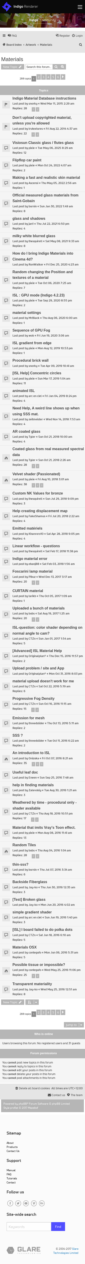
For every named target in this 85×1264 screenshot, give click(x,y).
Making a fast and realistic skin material (46, 177)
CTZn (32, 638)
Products (12, 1147)
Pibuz (32, 577)
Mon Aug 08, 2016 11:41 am (55, 833)
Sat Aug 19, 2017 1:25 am (54, 613)
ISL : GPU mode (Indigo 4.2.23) (38, 295)
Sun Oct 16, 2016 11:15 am (55, 704)
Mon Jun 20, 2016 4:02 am (58, 905)
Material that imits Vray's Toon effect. (43, 827)
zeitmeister (36, 419)
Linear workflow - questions (36, 546)
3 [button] (43, 77)
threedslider (36, 723)
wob (31, 335)
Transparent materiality (32, 984)
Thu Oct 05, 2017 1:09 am (55, 596)
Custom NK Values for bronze (37, 493)
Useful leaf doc (25, 772)
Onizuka (34, 758)
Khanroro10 (36, 534)
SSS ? (17, 735)
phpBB (23, 1104)
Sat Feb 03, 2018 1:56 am (58, 564)
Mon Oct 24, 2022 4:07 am (54, 165)
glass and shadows (28, 218)
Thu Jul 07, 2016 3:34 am (56, 870)
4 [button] (48, 77)
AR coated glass (26, 431)
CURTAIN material (27, 591)
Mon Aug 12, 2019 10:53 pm (55, 348)
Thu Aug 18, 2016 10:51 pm (56, 813)
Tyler (32, 437)
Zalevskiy (35, 790)
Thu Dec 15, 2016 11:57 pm (66, 656)
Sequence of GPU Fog (31, 330)
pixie (32, 148)
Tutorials (12, 1178)
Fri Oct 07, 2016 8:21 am (57, 758)
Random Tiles (24, 845)
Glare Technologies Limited (65, 1251)
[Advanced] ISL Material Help (37, 651)
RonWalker (36, 264)
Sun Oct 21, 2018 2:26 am (54, 460)
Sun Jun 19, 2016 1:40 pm (61, 917)
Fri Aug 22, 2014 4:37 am (61, 129)
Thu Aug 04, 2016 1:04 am (54, 850)
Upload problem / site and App (38, 668)
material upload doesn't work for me (43, 681)
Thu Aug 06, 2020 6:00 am (59, 318)
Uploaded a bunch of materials (38, 608)
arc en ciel (35, 396)
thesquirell (35, 241)
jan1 (31, 224)
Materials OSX (24, 947)
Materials (12, 59)
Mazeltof (33, 1108)
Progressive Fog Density (33, 698)
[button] (63, 77)
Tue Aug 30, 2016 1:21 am (60, 790)
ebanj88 (34, 564)
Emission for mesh (28, 718)
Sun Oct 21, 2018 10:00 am (55, 437)
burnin (33, 206)
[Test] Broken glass (29, 899)
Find (58, 1227)
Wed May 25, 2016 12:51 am (59, 989)
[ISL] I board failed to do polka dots (42, 930)
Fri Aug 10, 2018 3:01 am (53, 479)
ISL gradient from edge (31, 343)
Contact (11, 1182)
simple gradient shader (32, 912)
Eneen (33, 777)
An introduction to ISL (31, 753)
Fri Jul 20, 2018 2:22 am (63, 516)
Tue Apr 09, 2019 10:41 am (57, 366)
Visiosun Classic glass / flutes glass (43, 143)
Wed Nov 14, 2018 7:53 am (63, 419)
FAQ (9, 1174)
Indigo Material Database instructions (44, 98)
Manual (11, 1170)
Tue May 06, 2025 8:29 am (55, 148)
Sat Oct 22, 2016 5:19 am (54, 686)
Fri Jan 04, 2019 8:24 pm (61, 396)
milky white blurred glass (33, 236)
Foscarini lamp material (32, 571)
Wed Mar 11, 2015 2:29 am (57, 103)
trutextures (36, 129)
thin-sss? (20, 864)
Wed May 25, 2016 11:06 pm (62, 970)
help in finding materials (33, 785)
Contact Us (13, 1151)
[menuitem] (12, 35)
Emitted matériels (27, 528)
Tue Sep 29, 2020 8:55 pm (55, 300)
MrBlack (34, 318)
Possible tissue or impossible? (38, 965)
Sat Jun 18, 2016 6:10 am (55, 935)
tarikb (32, 596)
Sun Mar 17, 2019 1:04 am (54, 378)
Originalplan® (37, 656)
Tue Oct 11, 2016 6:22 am (63, 741)
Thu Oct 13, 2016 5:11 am (63, 723)
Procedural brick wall (30, 360)
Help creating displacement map (40, 511)
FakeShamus (37, 516)
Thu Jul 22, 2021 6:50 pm (52, 224)
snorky (33, 103)
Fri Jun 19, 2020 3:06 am (53, 335)
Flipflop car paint (26, 160)
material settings (26, 313)
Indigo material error (29, 559)
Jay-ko (33, 887)
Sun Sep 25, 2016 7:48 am (56, 777)
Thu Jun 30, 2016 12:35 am (58, 887)
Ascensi (33, 183)
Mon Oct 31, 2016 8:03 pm (65, 674)
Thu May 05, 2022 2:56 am (58, 183)
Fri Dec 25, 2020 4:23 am (62, 264)
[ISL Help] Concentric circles (36, 373)
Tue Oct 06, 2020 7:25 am (54, 283)
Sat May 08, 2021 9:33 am (62, 241)
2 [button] (38, 77)
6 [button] (58, 77)
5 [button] (53, 77)
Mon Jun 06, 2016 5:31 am (61, 952)
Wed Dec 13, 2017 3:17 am (55, 577)
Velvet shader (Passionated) (36, 474)
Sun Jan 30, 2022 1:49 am (56, 206)
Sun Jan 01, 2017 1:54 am (55, 638)
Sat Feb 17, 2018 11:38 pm (61, 551)
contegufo (35, 952)
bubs (32, 613)
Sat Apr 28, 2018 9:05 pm (63, 534)
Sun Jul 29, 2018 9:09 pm (62, 499)
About (10, 1143)
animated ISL (23, 391)
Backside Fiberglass (29, 882)
